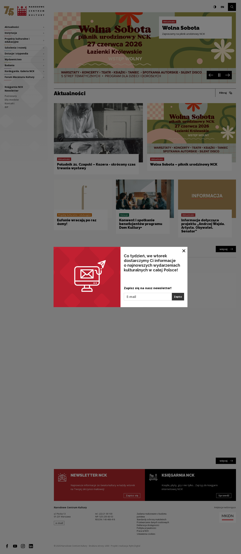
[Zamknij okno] (184, 250)
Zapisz (178, 296)
